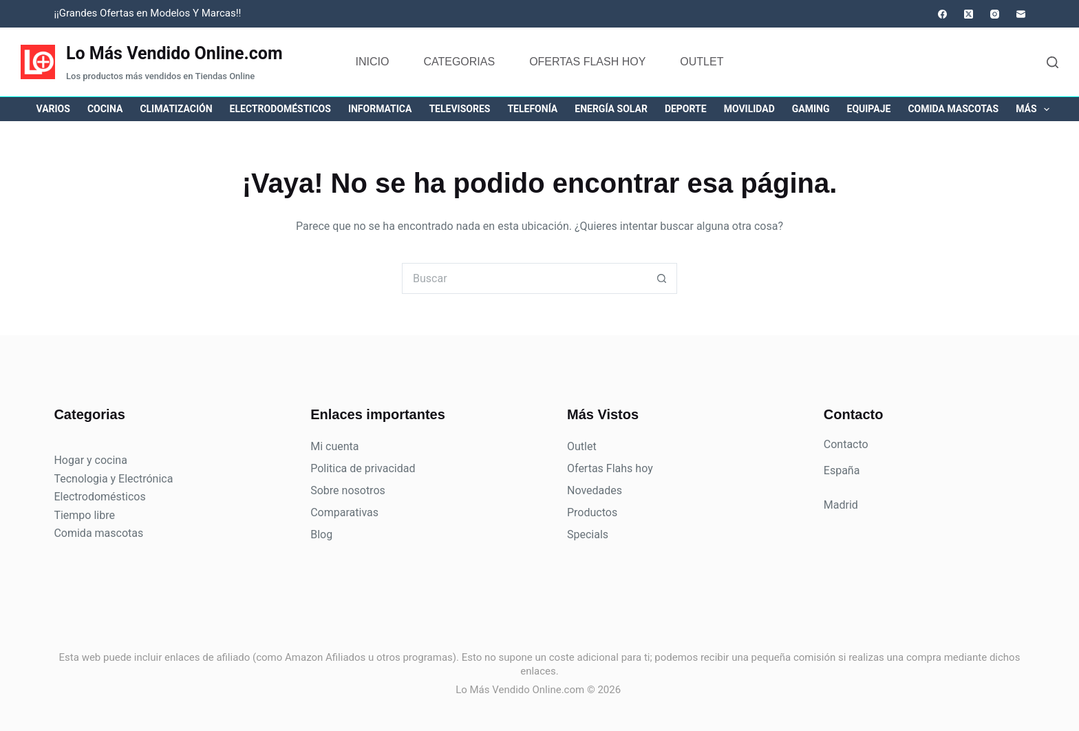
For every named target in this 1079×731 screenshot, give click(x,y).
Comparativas (344, 512)
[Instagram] (994, 14)
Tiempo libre (84, 515)
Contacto (846, 444)
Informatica (380, 108)
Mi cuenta (334, 446)
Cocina (104, 108)
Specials (587, 534)
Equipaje (869, 108)
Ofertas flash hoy (587, 61)
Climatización (176, 108)
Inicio (372, 61)
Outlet (701, 61)
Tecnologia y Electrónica (113, 478)
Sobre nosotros (347, 490)
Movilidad (749, 108)
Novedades (594, 490)
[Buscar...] (524, 278)
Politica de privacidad (362, 468)
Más (1035, 109)
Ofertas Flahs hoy (610, 468)
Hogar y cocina (90, 460)
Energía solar (611, 108)
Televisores (459, 108)
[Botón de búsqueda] (661, 278)
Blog (321, 534)
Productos (592, 512)
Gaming (811, 108)
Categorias (459, 61)
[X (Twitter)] (968, 14)
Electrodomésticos (280, 108)
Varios (53, 108)
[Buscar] (1052, 62)
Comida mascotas (953, 108)
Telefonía (532, 108)
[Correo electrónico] (1020, 14)
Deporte (686, 108)
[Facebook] (942, 14)
